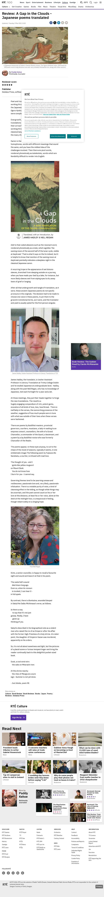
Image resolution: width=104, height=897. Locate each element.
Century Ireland (59, 847)
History (4, 850)
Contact (74, 841)
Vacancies (92, 847)
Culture (65, 2)
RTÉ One (22, 847)
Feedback (74, 844)
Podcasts (40, 844)
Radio (38, 841)
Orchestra (57, 841)
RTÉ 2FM (39, 850)
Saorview (92, 861)
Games (26, 7)
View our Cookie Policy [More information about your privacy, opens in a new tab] (49, 114)
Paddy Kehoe (23, 794)
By (15, 72)
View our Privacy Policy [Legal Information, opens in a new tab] (63, 114)
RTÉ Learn (5, 856)
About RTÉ (92, 841)
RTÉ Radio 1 (40, 847)
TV (20, 844)
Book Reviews (28, 694)
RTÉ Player (22, 841)
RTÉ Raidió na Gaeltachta (41, 857)
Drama (80, 7)
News (22, 2)
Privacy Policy (75, 864)
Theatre (53, 7)
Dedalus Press (18, 696)
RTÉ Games (5, 841)
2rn (90, 858)
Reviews (8, 696)
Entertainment (37, 2)
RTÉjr (21, 856)
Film (39, 7)
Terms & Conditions (77, 856)
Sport (28, 2)
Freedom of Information (75, 871)
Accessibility (75, 847)
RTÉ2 (21, 850)
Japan (43, 694)
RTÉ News (22, 853)
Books (33, 7)
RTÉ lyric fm (40, 853)
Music (45, 7)
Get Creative (17, 7)
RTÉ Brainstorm (7, 847)
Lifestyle (57, 2)
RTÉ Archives (6, 844)
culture (5, 7)
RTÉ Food (5, 863)
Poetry (49, 694)
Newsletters (93, 864)
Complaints (75, 853)
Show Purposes (31, 136)
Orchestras (89, 7)
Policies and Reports (77, 850)
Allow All (74, 136)
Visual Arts (62, 7)
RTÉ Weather (58, 844)
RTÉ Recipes (6, 866)
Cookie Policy (75, 867)
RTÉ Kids (57, 855)
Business (48, 2)
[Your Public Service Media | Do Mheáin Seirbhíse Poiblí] (5, 893)
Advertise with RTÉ (95, 855)
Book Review (17, 694)
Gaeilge (73, 2)
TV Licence (92, 844)
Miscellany (72, 7)
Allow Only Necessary (57, 136)
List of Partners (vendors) (32, 131)
